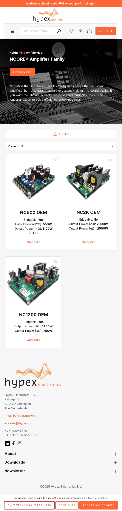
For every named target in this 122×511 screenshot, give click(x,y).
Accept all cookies (99, 505)
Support (106, 31)
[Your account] (80, 31)
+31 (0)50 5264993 (21, 416)
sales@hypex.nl (19, 423)
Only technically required (29, 505)
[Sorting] (61, 146)
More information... (98, 498)
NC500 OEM (33, 212)
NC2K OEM (88, 212)
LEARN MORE (22, 72)
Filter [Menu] (61, 133)
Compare (33, 242)
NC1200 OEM (33, 314)
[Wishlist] (71, 31)
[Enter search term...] (36, 31)
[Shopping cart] (89, 31)
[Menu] (13, 31)
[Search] (59, 31)
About (10, 453)
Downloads (14, 462)
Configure (67, 505)
